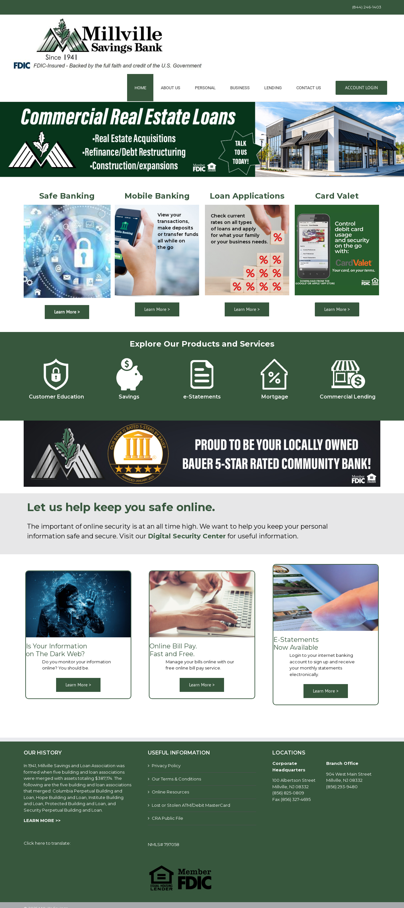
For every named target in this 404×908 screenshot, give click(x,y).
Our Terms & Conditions (176, 778)
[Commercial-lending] (348, 357)
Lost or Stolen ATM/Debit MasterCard (191, 805)
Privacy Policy (166, 765)
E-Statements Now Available (296, 643)
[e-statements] (202, 357)
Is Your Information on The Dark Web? (56, 650)
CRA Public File (167, 818)
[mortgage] (275, 357)
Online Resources (170, 791)
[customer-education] (56, 357)
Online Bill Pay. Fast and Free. (173, 650)
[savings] (129, 357)
